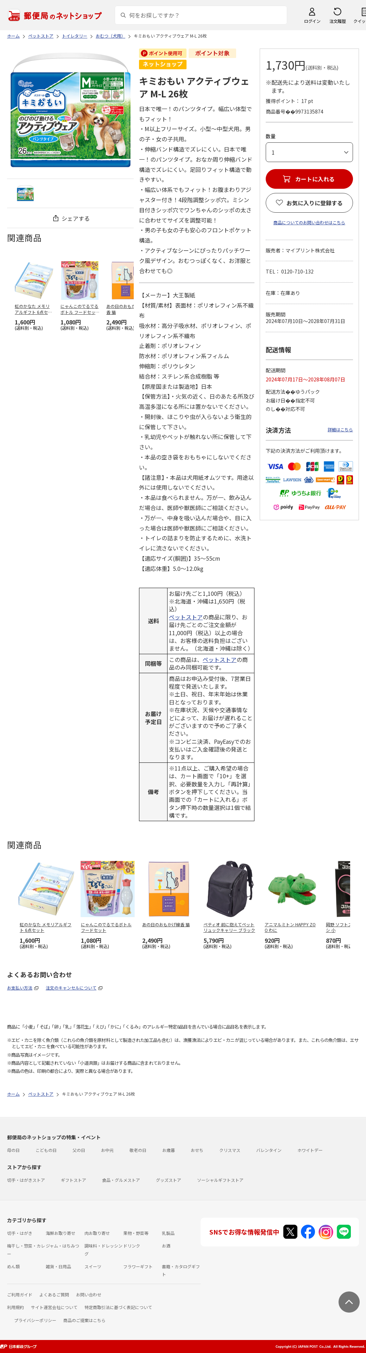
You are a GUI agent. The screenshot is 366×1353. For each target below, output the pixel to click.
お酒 (166, 1246)
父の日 (78, 1150)
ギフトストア (73, 1180)
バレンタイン (269, 1150)
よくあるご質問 (54, 1294)
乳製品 (168, 1233)
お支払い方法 (19, 988)
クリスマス (229, 1150)
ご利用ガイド (19, 1294)
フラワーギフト (138, 1266)
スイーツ (92, 1266)
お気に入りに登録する (314, 203)
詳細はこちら (340, 429)
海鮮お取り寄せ (60, 1233)
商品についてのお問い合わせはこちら (309, 222)
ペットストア (186, 617)
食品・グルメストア (121, 1180)
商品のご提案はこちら (84, 1320)
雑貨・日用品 (58, 1266)
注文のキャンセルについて (71, 988)
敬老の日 (138, 1150)
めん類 (13, 1266)
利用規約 (15, 1307)
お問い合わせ (88, 1294)
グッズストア (168, 1180)
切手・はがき (19, 1233)
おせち (197, 1150)
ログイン (312, 21)
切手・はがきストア (26, 1180)
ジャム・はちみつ (62, 1246)
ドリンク (131, 1246)
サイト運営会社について (54, 1307)
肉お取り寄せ (97, 1233)
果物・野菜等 (136, 1233)
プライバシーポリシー (35, 1320)
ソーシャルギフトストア (220, 1180)
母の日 (13, 1150)
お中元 (107, 1150)
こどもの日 (46, 1150)
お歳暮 (168, 1150)
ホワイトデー (310, 1150)
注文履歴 (337, 21)
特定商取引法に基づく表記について (118, 1307)
